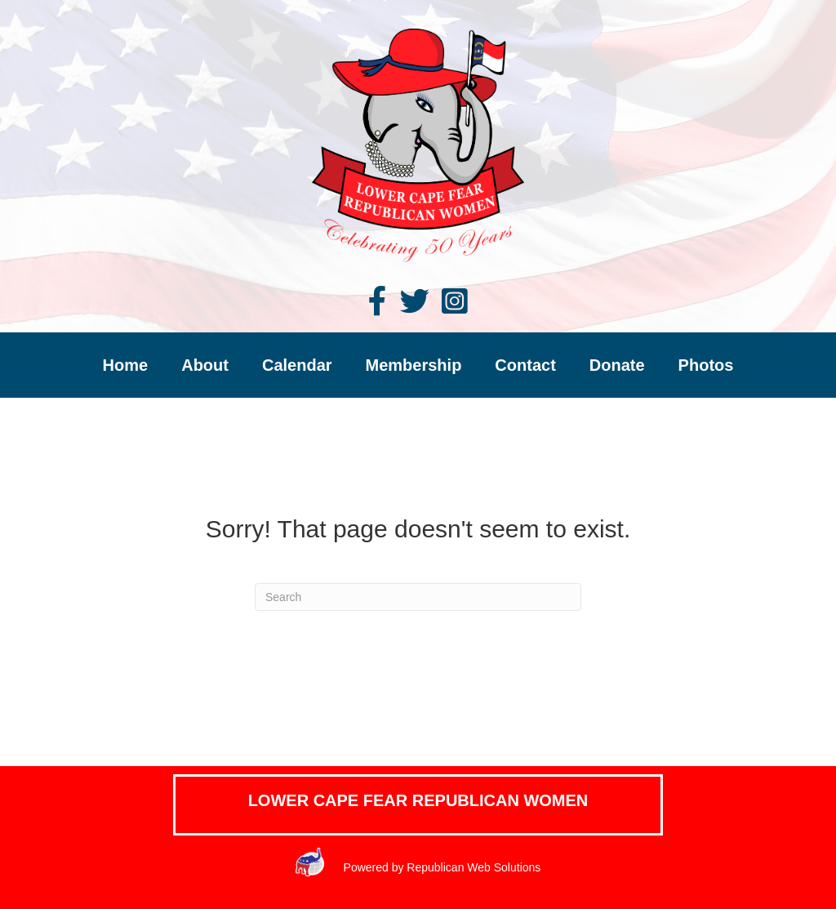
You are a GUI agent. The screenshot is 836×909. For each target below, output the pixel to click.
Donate (617, 365)
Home (126, 365)
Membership (414, 365)
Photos (706, 365)
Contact (525, 365)
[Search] (418, 597)
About (205, 365)
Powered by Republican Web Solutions (440, 867)
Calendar (297, 365)
